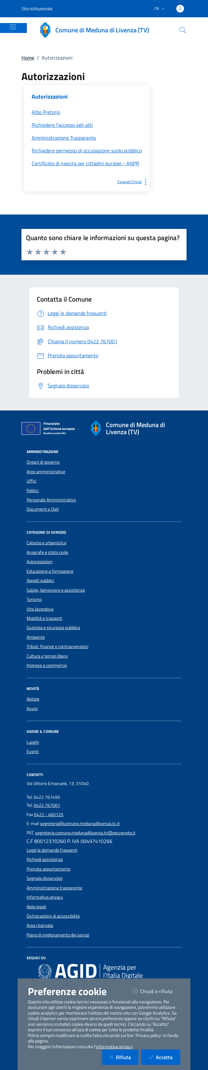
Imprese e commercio (47, 665)
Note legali (36, 906)
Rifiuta (124, 1057)
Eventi (33, 751)
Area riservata (40, 925)
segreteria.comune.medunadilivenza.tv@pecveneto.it (85, 832)
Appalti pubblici (40, 580)
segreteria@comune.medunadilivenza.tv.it (80, 823)
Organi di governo (43, 462)
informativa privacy (114, 1046)
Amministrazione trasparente (54, 887)
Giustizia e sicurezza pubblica (53, 627)
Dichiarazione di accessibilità (53, 916)
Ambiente (36, 637)
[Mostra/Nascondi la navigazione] (13, 27)
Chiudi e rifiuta (156, 991)
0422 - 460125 (48, 814)
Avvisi (32, 708)
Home (27, 57)
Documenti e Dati (43, 509)
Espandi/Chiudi (133, 182)
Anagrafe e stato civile (47, 552)
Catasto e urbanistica (46, 542)
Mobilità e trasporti (44, 618)
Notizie (33, 698)
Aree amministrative (46, 471)
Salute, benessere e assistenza (56, 590)
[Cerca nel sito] (183, 30)
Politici (33, 490)
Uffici (31, 480)
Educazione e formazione (50, 571)
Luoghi (33, 742)
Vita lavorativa (40, 608)
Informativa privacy (45, 897)
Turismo (34, 599)
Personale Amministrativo (51, 499)
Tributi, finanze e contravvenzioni (57, 646)
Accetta (164, 1057)
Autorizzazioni (39, 561)
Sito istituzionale (36, 8)
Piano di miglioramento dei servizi (58, 934)
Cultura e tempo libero (47, 656)
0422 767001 (47, 805)
